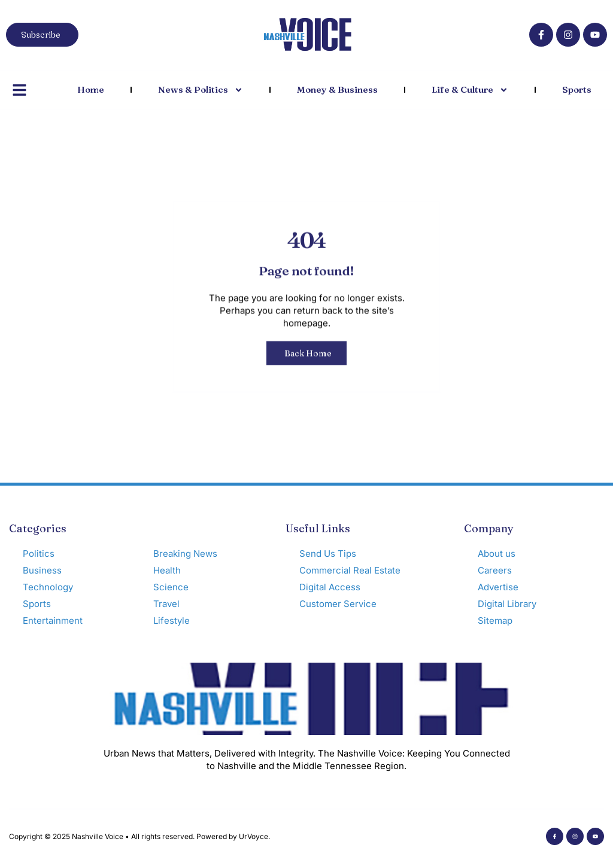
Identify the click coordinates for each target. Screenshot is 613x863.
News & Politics (200, 90)
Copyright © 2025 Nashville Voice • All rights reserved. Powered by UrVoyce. (139, 836)
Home (90, 89)
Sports (576, 89)
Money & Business (337, 89)
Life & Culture (470, 90)
